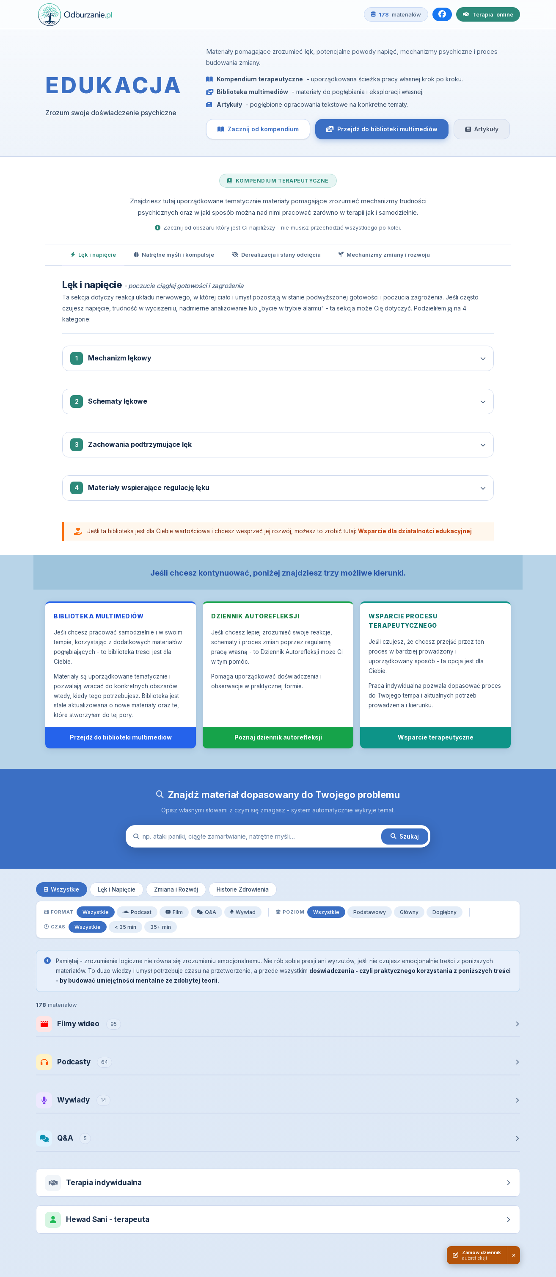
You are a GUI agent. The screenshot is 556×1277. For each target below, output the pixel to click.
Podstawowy (369, 912)
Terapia (488, 14)
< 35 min (125, 927)
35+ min (160, 927)
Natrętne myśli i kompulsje (174, 254)
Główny (409, 912)
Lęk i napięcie (93, 254)
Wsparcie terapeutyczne (435, 737)
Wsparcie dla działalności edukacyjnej (415, 531)
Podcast (137, 912)
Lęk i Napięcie (116, 889)
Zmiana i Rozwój (176, 889)
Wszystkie (61, 889)
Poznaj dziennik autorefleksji (278, 737)
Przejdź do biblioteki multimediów (382, 129)
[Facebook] (442, 14)
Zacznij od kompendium (258, 129)
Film (174, 912)
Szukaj (405, 836)
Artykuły (481, 129)
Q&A (206, 912)
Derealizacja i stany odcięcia (276, 254)
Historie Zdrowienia (243, 889)
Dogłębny (444, 912)
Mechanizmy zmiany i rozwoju (384, 254)
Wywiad (243, 912)
